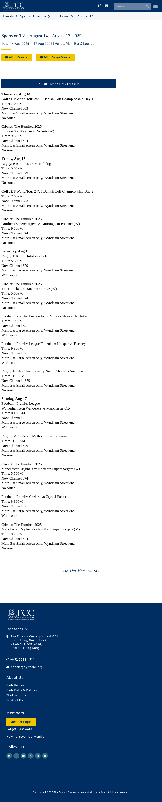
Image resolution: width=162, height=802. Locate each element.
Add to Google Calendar (55, 57)
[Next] (152, 592)
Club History (15, 685)
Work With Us (16, 695)
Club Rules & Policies (22, 690)
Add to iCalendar (16, 57)
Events (8, 16)
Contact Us (14, 700)
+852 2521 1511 (22, 659)
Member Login (21, 722)
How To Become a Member (26, 736)
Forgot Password (19, 729)
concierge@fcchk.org (27, 667)
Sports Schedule (33, 16)
